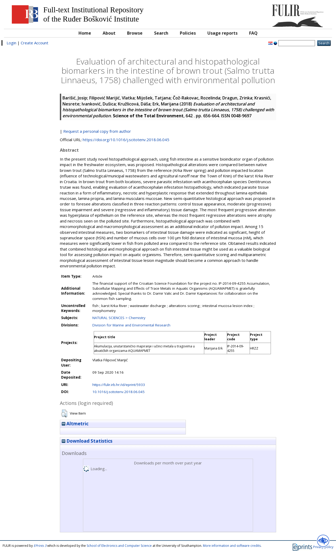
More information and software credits (232, 545)
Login (11, 42)
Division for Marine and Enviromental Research (131, 325)
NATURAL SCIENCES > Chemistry (118, 317)
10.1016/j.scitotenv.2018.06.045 (118, 391)
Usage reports (222, 33)
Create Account (34, 42)
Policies (188, 33)
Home (84, 33)
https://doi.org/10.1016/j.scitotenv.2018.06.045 (126, 139)
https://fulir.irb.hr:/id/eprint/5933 (118, 384)
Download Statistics (87, 441)
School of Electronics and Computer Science (119, 545)
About (109, 33)
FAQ (253, 33)
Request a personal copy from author (97, 131)
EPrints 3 (40, 545)
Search (161, 33)
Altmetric (75, 424)
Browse (135, 33)
